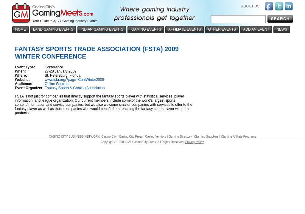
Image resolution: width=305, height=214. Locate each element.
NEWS (281, 29)
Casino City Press (131, 136)
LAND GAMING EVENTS (53, 29)
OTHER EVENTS (222, 29)
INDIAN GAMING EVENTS (101, 29)
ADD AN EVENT (256, 29)
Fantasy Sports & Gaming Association (75, 88)
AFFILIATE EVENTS (184, 29)
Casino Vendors (155, 136)
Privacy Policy (194, 142)
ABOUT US (250, 6)
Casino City (108, 136)
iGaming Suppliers (206, 136)
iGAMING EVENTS (145, 29)
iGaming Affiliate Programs (238, 136)
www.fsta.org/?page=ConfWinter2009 (74, 80)
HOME (20, 29)
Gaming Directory (180, 136)
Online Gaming (57, 84)
